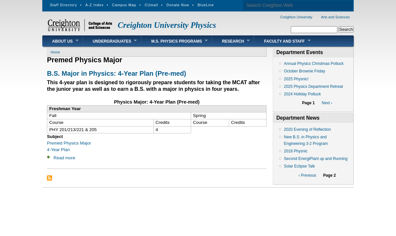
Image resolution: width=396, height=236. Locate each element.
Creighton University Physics (167, 25)
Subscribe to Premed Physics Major (49, 178)
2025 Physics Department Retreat (313, 86)
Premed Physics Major (69, 143)
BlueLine (206, 5)
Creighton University (296, 17)
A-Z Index (95, 5)
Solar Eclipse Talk (299, 166)
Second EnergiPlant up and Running (315, 158)
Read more (64, 157)
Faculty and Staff (284, 41)
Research (233, 41)
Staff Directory (63, 5)
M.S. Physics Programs (176, 41)
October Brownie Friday (304, 71)
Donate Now (178, 5)
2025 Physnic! (296, 79)
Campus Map (124, 5)
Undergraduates (112, 41)
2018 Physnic (295, 151)
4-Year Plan (58, 149)
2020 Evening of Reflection (307, 129)
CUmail (151, 5)
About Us (62, 41)
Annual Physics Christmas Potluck (314, 63)
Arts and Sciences (335, 17)
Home (55, 52)
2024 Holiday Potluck (302, 94)
